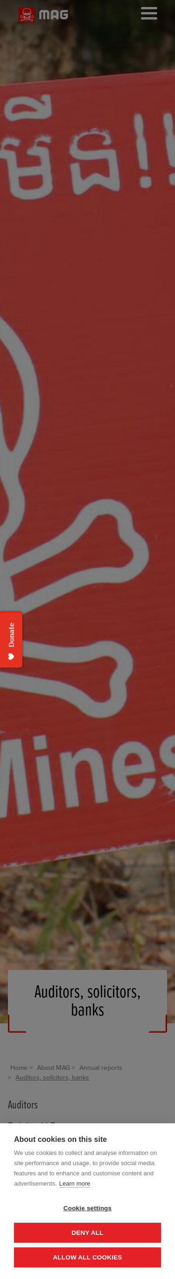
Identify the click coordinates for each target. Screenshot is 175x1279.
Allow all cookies (87, 1257)
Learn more (74, 1183)
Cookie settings (87, 1208)
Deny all (87, 1232)
